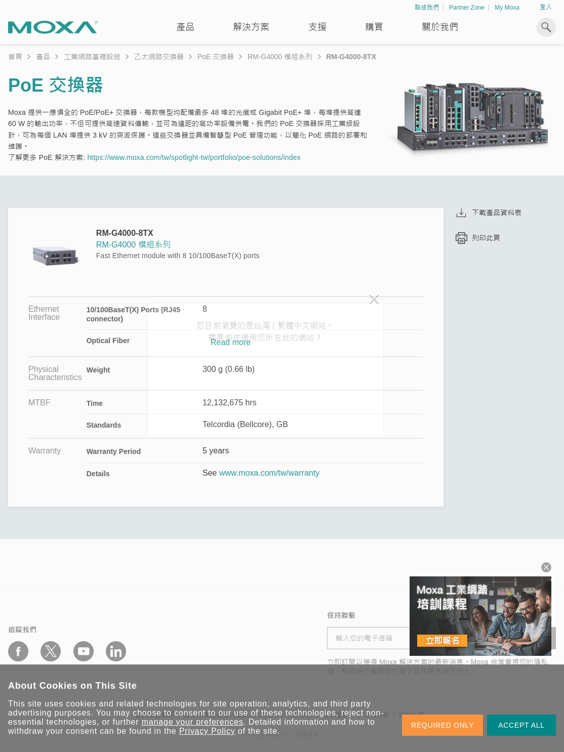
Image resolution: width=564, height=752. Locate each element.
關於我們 (440, 27)
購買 (374, 27)
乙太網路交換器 (159, 57)
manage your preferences (193, 722)
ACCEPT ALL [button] (521, 725)
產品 (43, 57)
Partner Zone (467, 8)
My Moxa (507, 8)
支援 (317, 27)
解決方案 (251, 27)
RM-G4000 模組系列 (280, 57)
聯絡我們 (427, 8)
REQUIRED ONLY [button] (442, 725)
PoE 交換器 (215, 57)
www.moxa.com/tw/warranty (269, 473)
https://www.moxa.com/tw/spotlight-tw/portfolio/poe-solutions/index (193, 157)
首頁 (15, 57)
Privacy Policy (207, 731)
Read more (231, 343)
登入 (546, 7)
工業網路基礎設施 (92, 57)
